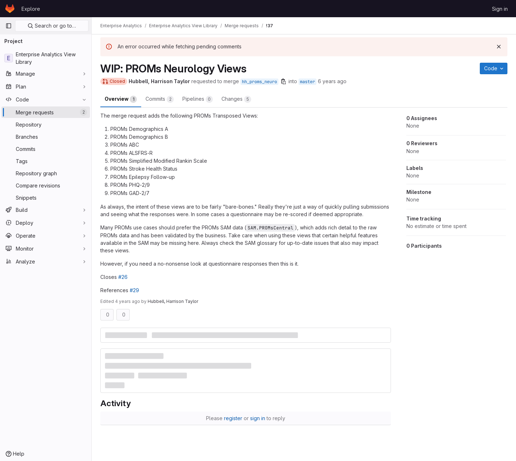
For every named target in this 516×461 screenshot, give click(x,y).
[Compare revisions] (45, 185)
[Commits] (45, 149)
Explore (31, 9)
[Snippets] (45, 197)
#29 (134, 290)
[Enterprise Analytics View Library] (45, 58)
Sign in (500, 9)
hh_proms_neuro (259, 82)
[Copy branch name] (283, 81)
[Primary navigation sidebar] (8, 26)
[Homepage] (10, 8)
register (233, 418)
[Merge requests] (45, 112)
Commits (159, 99)
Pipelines (197, 99)
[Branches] (45, 136)
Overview (121, 99)
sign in (257, 418)
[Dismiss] (498, 46)
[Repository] (45, 124)
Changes (236, 99)
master (307, 82)
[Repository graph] (45, 173)
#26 (123, 277)
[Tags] (45, 161)
